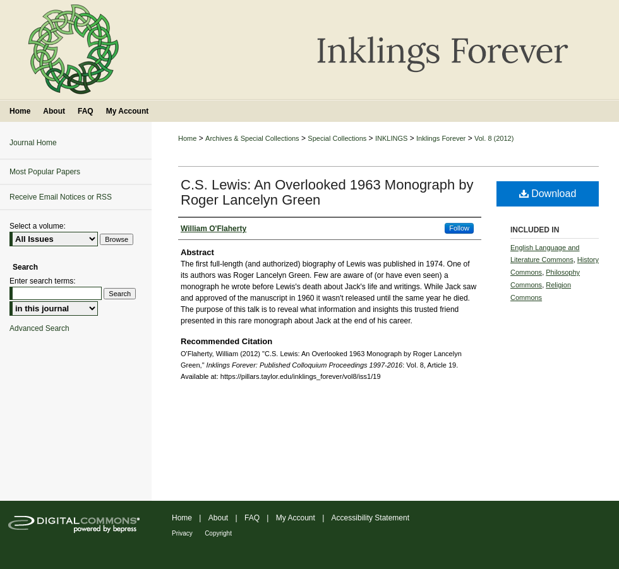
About (218, 517)
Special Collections (337, 138)
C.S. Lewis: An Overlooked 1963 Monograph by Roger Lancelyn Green (327, 192)
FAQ (252, 517)
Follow (459, 228)
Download (548, 193)
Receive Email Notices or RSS (60, 197)
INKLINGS (391, 138)
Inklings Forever (441, 138)
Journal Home (33, 142)
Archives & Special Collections (252, 138)
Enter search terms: (42, 281)
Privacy (182, 533)
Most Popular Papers (44, 171)
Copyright (218, 533)
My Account (295, 517)
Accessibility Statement (370, 517)
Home (187, 138)
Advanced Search (39, 328)
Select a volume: (37, 226)
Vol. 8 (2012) (494, 138)
